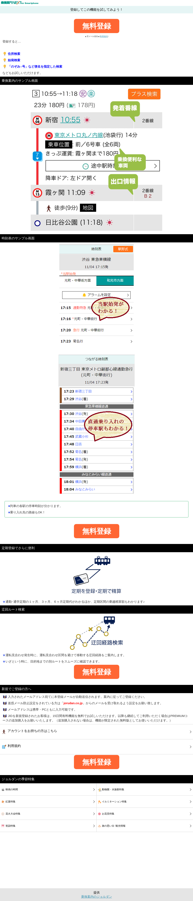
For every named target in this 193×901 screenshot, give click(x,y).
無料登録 (96, 26)
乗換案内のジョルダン (96, 896)
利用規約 (104, 36)
